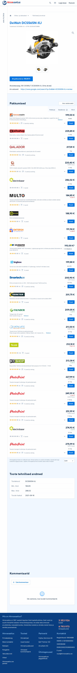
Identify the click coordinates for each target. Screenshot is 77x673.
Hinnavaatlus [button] (8, 638)
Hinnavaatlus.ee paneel (8, 667)
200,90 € (70, 288)
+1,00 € (72, 406)
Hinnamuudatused (27, 650)
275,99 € (70, 455)
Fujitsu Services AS (45, 642)
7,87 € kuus (71, 290)
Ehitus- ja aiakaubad (20, 26)
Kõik (72, 516)
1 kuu (54, 516)
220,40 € (70, 173)
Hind (73, 121)
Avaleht (10, 26)
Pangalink (5, 654)
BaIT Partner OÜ (44, 646)
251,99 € (70, 422)
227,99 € (70, 388)
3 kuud (60, 516)
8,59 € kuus (71, 424)
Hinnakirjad (25, 642)
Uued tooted (25, 646)
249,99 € (70, 404)
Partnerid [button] (43, 638)
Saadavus (63, 121)
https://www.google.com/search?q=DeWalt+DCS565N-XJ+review (46, 100)
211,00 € (70, 338)
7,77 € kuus (71, 390)
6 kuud (66, 516)
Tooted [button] (24, 638)
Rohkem (60, 130)
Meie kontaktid (7, 646)
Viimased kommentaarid (26, 655)
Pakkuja (52, 121)
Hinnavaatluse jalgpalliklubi (44, 662)
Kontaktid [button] (61, 638)
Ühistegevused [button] (45, 656)
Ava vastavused (66, 114)
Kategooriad (54, 3)
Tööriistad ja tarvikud (38, 26)
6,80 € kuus (71, 340)
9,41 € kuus (71, 457)
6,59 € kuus (71, 175)
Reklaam (5, 650)
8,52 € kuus (71, 408)
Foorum (72, 3)
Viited (4, 662)
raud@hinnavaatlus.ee (64, 658)
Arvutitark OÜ (43, 650)
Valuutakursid (7, 658)
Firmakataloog (7, 642)
